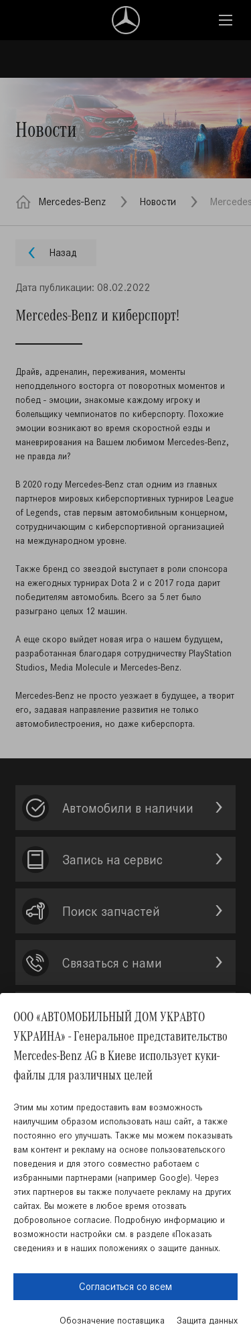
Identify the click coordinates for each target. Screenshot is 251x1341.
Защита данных (207, 1320)
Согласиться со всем (125, 1286)
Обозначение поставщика (112, 1320)
